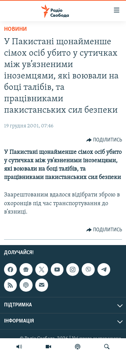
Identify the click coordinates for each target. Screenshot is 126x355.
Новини (15, 29)
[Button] (104, 140)
